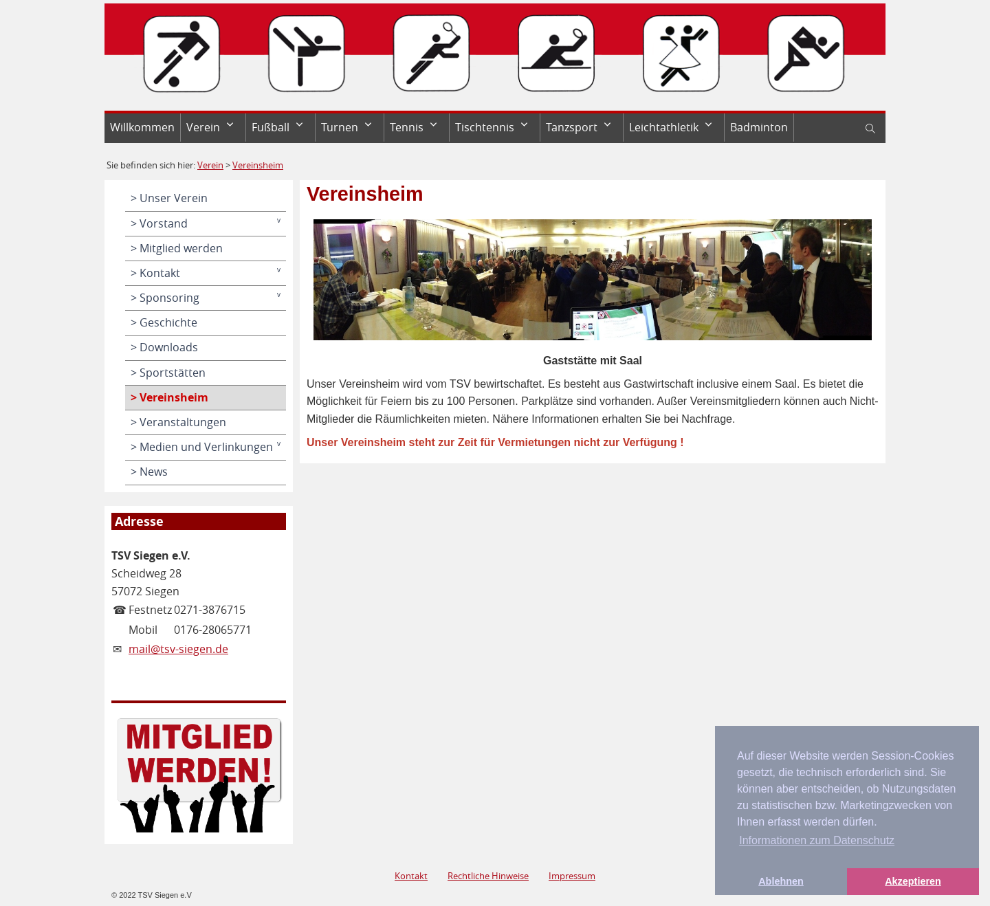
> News (149, 471)
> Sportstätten (168, 372)
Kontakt (411, 876)
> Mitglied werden (177, 248)
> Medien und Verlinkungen (202, 446)
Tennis (407, 127)
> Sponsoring (165, 297)
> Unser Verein (169, 198)
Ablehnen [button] (781, 881)
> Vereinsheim (169, 397)
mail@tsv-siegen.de (178, 648)
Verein (203, 127)
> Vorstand (159, 223)
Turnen (339, 127)
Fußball (270, 127)
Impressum (572, 876)
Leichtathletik (663, 127)
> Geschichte (164, 322)
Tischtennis (484, 127)
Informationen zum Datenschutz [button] (816, 840)
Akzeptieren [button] (913, 881)
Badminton (759, 127)
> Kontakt (155, 272)
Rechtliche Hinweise (488, 876)
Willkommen (142, 127)
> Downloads (164, 347)
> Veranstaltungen (178, 422)
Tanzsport (571, 127)
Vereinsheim (257, 165)
